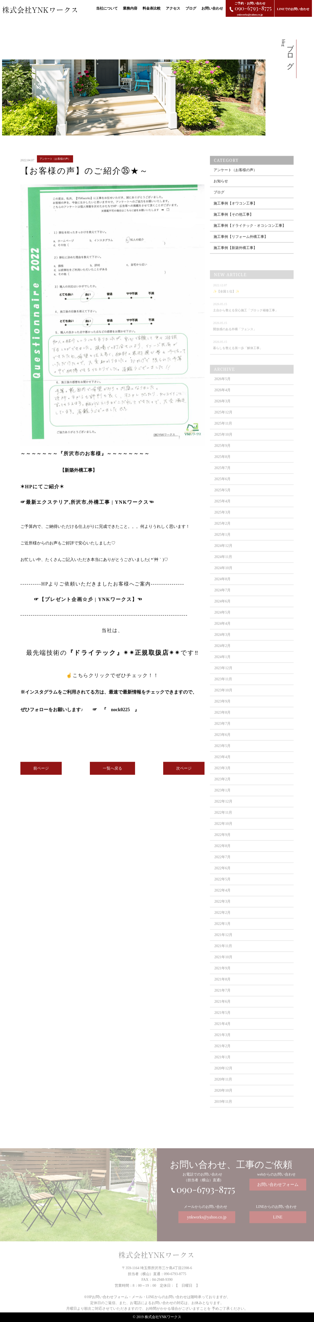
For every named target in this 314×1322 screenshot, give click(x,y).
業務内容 (130, 8)
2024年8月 (222, 590)
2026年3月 (222, 412)
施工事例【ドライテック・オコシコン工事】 (250, 236)
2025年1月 (222, 545)
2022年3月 (222, 912)
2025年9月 (222, 456)
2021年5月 (222, 1023)
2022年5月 (222, 890)
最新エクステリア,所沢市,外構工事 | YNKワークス (87, 507)
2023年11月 (223, 690)
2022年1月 (222, 934)
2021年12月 (223, 945)
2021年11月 (223, 956)
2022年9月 (222, 845)
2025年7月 (222, 478)
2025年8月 (222, 467)
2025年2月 (222, 534)
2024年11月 (223, 567)
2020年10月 (223, 1101)
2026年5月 (222, 389)
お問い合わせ (212, 8)
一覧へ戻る (112, 774)
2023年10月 (223, 701)
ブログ (190, 8)
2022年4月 (222, 901)
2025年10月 (223, 445)
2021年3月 (222, 1045)
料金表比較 (152, 8)
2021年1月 (222, 1068)
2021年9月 (222, 979)
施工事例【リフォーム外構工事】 (241, 247)
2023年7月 (222, 734)
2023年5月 (222, 756)
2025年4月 (222, 512)
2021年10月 (223, 968)
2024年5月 (222, 623)
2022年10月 (223, 834)
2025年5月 (222, 501)
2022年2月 (222, 923)
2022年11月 (223, 823)
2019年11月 (223, 1112)
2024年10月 (223, 578)
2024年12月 (223, 556)
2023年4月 (222, 767)
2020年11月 (223, 1090)
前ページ (41, 774)
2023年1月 (222, 801)
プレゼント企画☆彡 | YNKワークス (88, 604)
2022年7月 (222, 868)
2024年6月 (222, 612)
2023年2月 (222, 790)
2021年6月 (222, 1012)
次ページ (184, 774)
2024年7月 (222, 601)
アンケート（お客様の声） (235, 180)
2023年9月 (222, 712)
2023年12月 (223, 679)
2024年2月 (222, 656)
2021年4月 (222, 1034)
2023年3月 (222, 779)
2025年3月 (222, 523)
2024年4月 (222, 634)
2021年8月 (222, 990)
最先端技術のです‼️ (116, 658)
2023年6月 (222, 745)
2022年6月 (222, 879)
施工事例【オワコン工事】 (235, 214)
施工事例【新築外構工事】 (235, 258)
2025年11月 (223, 434)
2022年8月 (222, 856)
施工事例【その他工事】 (233, 225)
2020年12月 (223, 1079)
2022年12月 (223, 812)
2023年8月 (222, 723)
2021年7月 (222, 1001)
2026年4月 (222, 401)
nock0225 (120, 714)
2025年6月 (222, 490)
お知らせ (221, 191)
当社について (107, 8)
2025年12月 (223, 423)
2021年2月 (222, 1057)
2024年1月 (222, 667)
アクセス (173, 8)
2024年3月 (222, 645)
